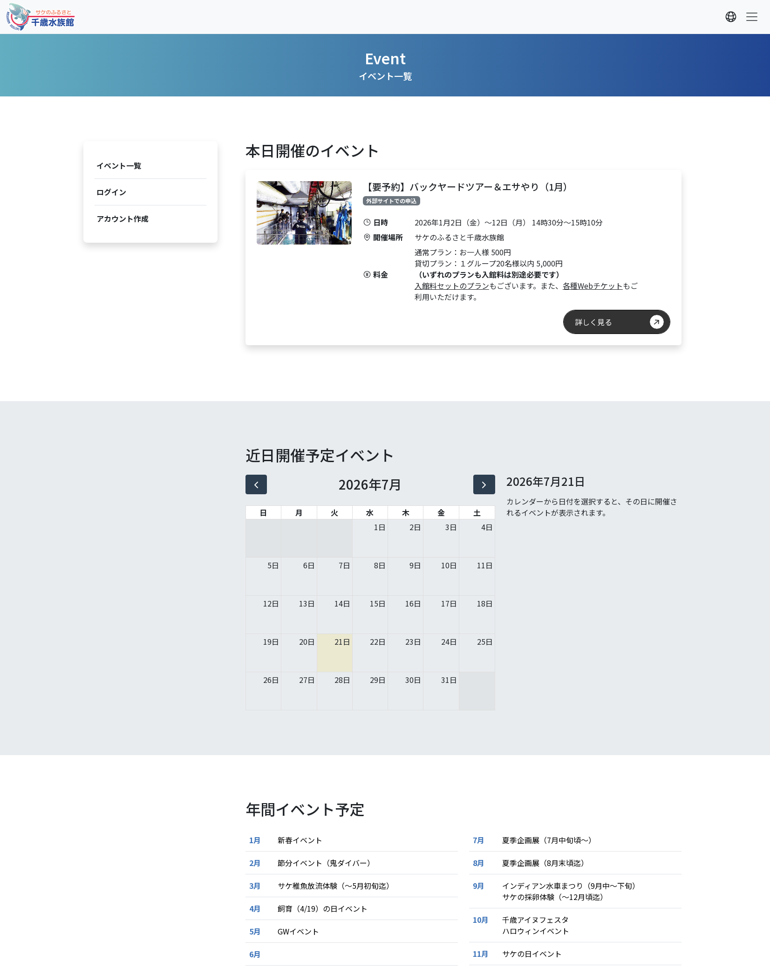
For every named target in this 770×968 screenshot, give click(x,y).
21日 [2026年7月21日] (342, 641)
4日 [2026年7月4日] (487, 526)
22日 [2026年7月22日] (378, 641)
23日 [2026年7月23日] (413, 641)
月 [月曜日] (299, 512)
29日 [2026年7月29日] (378, 679)
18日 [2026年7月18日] (485, 603)
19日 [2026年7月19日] (271, 641)
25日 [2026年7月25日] (485, 641)
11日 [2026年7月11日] (485, 565)
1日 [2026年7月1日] (380, 526)
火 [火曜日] (334, 512)
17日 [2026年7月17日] (449, 603)
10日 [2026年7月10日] (449, 565)
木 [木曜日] (405, 512)
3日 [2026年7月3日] (451, 526)
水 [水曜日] (370, 512)
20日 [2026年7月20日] (307, 641)
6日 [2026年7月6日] (309, 565)
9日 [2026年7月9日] (415, 565)
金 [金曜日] (441, 512)
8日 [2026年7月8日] (380, 565)
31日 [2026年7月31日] (449, 679)
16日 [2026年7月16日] (413, 603)
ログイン (111, 192)
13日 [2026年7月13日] (307, 603)
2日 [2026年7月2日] (415, 526)
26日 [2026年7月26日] (271, 679)
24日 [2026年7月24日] (449, 641)
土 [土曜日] (477, 512)
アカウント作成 (122, 218)
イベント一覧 (118, 165)
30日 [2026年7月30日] (413, 679)
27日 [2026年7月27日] (307, 679)
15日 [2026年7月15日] (378, 603)
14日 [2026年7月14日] (342, 603)
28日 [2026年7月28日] (342, 679)
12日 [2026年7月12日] (271, 603)
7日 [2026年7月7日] (344, 565)
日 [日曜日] (263, 512)
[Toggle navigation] (751, 17)
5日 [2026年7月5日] (273, 565)
